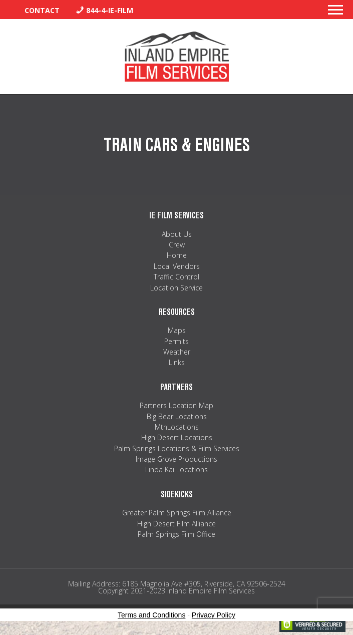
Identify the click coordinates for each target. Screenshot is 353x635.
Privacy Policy (213, 615)
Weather (176, 352)
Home (177, 255)
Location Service (176, 287)
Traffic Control (176, 276)
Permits (176, 341)
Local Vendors (177, 266)
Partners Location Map (176, 405)
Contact (42, 10)
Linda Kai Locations (176, 469)
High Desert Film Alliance (176, 523)
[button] (335, 12)
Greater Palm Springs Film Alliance (176, 512)
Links (177, 362)
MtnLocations (177, 427)
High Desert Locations (176, 437)
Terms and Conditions (151, 615)
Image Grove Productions (176, 459)
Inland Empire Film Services (177, 57)
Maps (177, 330)
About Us (177, 234)
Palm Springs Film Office (176, 534)
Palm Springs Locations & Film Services (176, 448)
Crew (177, 244)
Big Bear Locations (177, 416)
